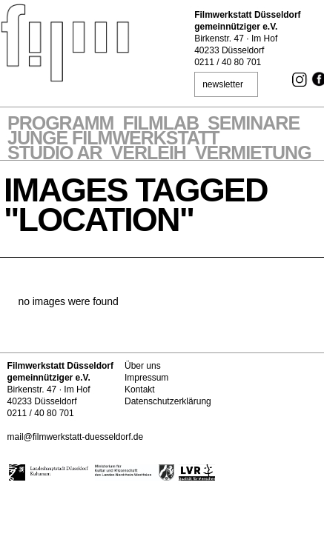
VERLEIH (148, 154)
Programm (60, 124)
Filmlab (160, 124)
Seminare (254, 124)
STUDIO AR (54, 154)
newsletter (222, 84)
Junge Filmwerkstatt (113, 139)
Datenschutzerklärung (168, 401)
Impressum (146, 377)
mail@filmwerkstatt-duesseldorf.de (75, 437)
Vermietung (253, 154)
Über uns (143, 366)
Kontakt (140, 389)
